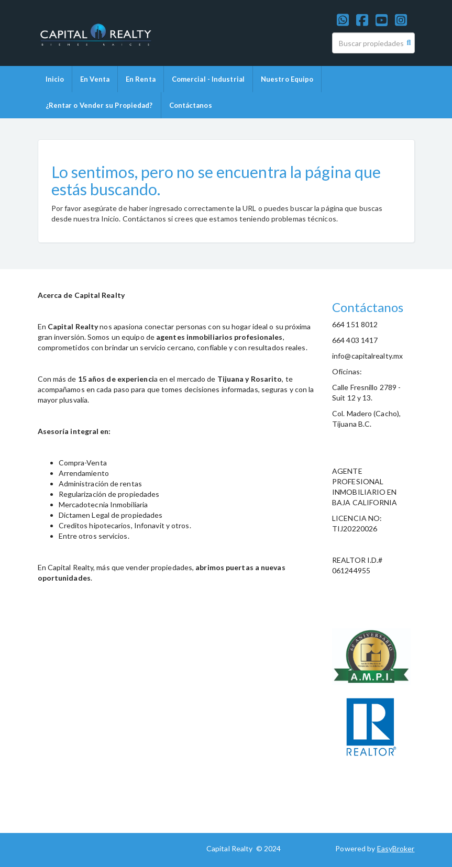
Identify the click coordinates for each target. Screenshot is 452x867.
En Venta (94, 79)
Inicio (55, 79)
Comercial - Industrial (208, 79)
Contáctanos (190, 105)
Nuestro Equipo (287, 79)
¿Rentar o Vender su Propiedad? (99, 105)
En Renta (141, 79)
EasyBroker (396, 848)
